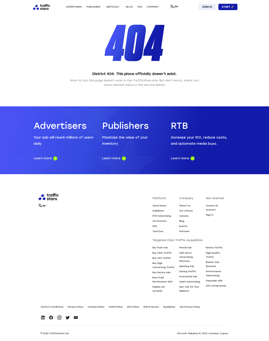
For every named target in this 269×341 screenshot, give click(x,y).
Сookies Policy (96, 307)
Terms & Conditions (51, 307)
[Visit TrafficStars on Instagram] (59, 317)
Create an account (212, 207)
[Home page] (41, 7)
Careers (184, 216)
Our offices (186, 210)
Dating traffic (187, 271)
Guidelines (169, 307)
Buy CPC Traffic (162, 258)
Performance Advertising (213, 273)
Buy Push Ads (160, 247)
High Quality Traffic (213, 255)
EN (173, 6)
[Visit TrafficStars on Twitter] (67, 317)
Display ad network (159, 289)
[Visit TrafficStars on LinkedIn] (42, 317)
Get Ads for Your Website (189, 289)
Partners (184, 231)
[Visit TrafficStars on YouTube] (75, 317)
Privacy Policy (75, 307)
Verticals (112, 6)
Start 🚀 (228, 6)
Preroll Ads (185, 247)
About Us (184, 205)
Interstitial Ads (188, 276)
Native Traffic (214, 247)
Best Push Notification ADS (162, 279)
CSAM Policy (116, 307)
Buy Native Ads (161, 272)
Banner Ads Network (212, 264)
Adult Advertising (189, 281)
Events (183, 226)
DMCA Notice (151, 307)
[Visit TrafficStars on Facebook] (51, 317)
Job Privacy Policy (189, 307)
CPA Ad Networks (216, 285)
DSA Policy (133, 307)
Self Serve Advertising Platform (186, 257)
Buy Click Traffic (162, 253)
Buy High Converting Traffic (163, 265)
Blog (181, 221)
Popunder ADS (214, 280)
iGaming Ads (186, 266)
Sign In (207, 6)
